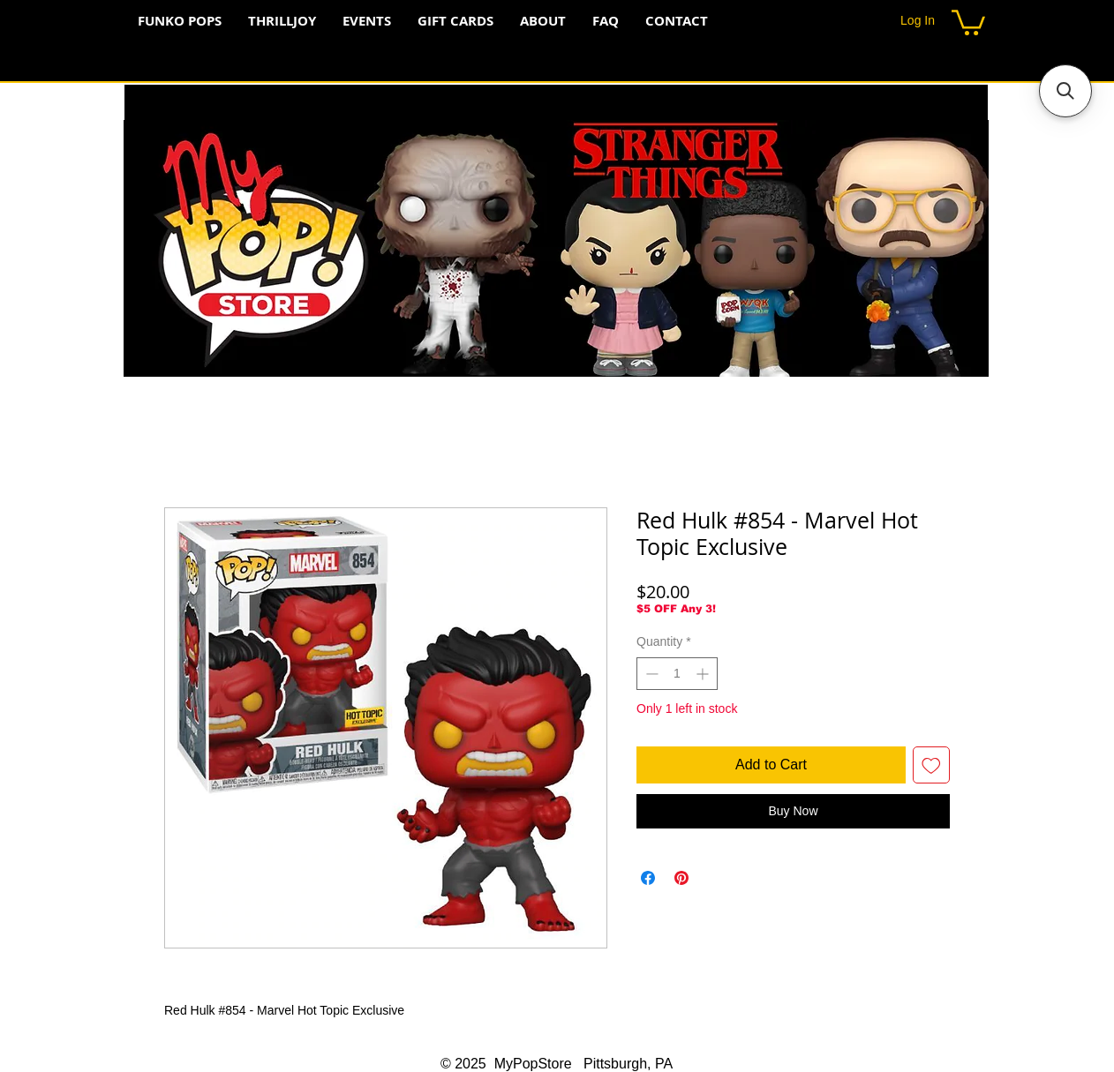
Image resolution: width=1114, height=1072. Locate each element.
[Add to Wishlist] (931, 764)
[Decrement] (650, 673)
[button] (968, 21)
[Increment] (704, 673)
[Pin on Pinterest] (681, 877)
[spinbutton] (677, 673)
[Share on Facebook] (648, 877)
